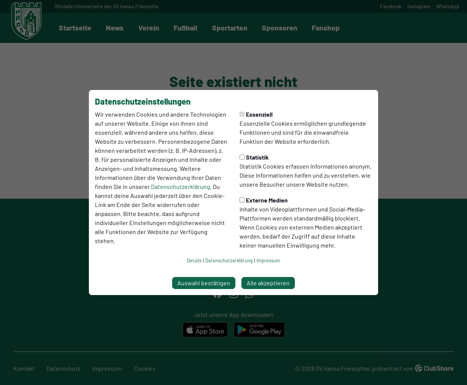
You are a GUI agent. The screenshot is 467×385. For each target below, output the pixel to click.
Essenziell (256, 114)
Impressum (268, 260)
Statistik (254, 157)
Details (194, 260)
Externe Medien (264, 200)
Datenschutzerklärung (180, 186)
